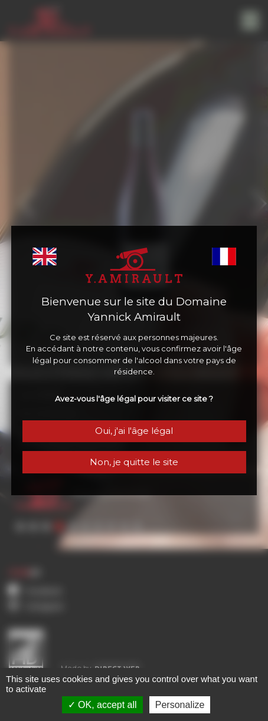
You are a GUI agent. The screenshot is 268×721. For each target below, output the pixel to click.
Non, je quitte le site (134, 463)
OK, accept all (102, 705)
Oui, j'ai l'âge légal (134, 431)
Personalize (180, 705)
